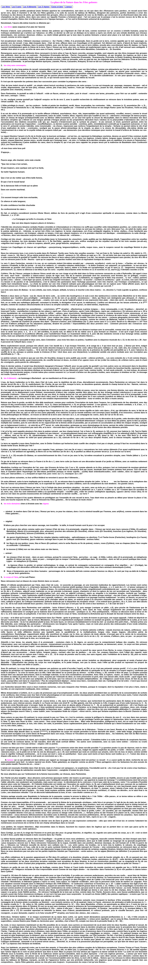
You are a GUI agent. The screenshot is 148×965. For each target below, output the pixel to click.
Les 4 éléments (29, 7)
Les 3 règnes (43, 7)
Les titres (6, 7)
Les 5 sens (16, 7)
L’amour (68, 7)
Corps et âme (57, 7)
